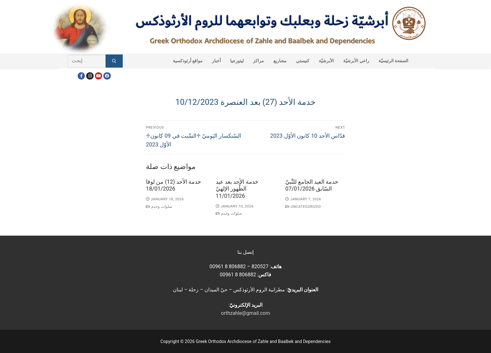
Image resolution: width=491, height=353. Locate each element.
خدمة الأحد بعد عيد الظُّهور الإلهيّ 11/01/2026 (237, 189)
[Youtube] (98, 75)
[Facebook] (81, 75)
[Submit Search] (114, 61)
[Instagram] (89, 75)
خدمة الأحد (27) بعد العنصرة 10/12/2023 (245, 102)
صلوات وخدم (159, 206)
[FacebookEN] (107, 75)
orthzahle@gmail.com (245, 313)
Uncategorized (303, 206)
